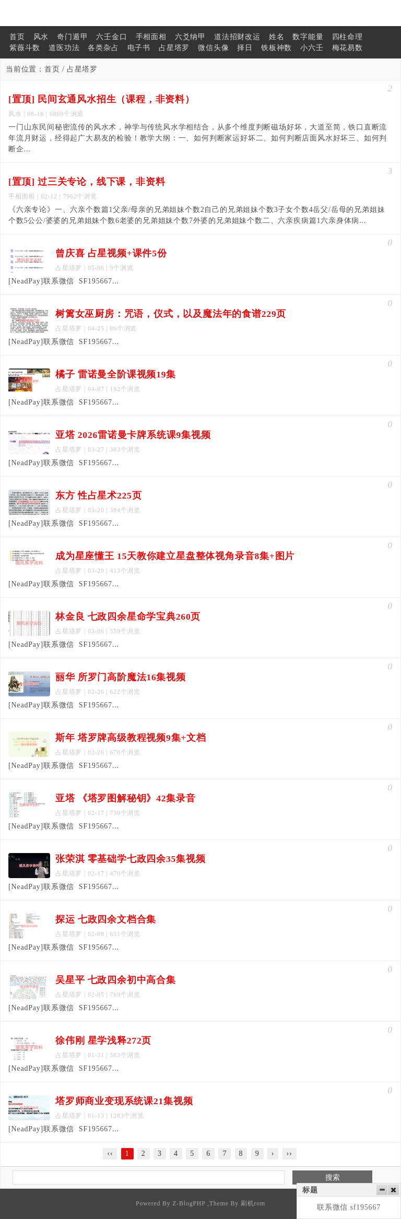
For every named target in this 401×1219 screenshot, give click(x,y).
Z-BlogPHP (188, 1203)
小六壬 (311, 48)
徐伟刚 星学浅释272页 (103, 1040)
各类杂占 (103, 48)
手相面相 (151, 37)
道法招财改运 (237, 37)
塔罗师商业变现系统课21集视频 (124, 1101)
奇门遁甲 (72, 37)
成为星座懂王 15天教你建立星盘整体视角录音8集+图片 (174, 556)
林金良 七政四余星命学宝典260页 (127, 616)
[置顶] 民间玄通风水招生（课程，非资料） (101, 99)
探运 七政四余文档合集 (105, 919)
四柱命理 (347, 37)
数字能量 (307, 37)
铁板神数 (276, 48)
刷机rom (253, 1203)
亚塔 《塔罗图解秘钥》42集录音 (125, 798)
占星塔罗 (174, 48)
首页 (17, 37)
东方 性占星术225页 (98, 495)
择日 (245, 48)
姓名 (277, 37)
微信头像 (213, 48)
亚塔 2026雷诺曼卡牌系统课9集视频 (132, 435)
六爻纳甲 (190, 37)
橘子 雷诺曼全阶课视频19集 (115, 374)
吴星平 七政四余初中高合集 (115, 980)
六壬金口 (111, 37)
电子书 (138, 48)
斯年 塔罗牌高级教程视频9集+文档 (130, 737)
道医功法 (64, 48)
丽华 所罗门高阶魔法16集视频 (120, 677)
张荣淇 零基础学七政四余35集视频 (130, 859)
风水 (41, 37)
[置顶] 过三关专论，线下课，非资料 (86, 181)
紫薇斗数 (24, 48)
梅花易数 (347, 48)
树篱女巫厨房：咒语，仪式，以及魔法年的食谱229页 (170, 314)
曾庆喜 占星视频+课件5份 (111, 253)
